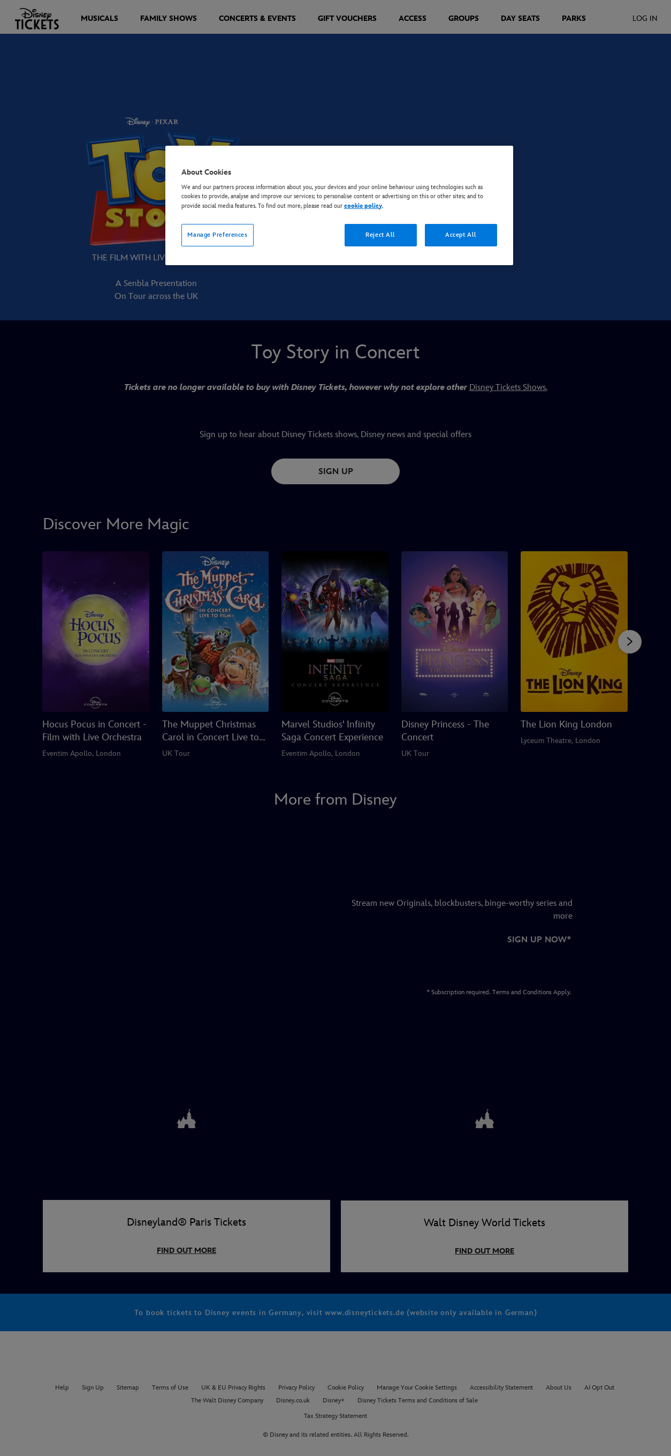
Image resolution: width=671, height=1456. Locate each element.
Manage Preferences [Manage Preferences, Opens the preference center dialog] (217, 234)
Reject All (380, 234)
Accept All (461, 234)
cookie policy (363, 205)
